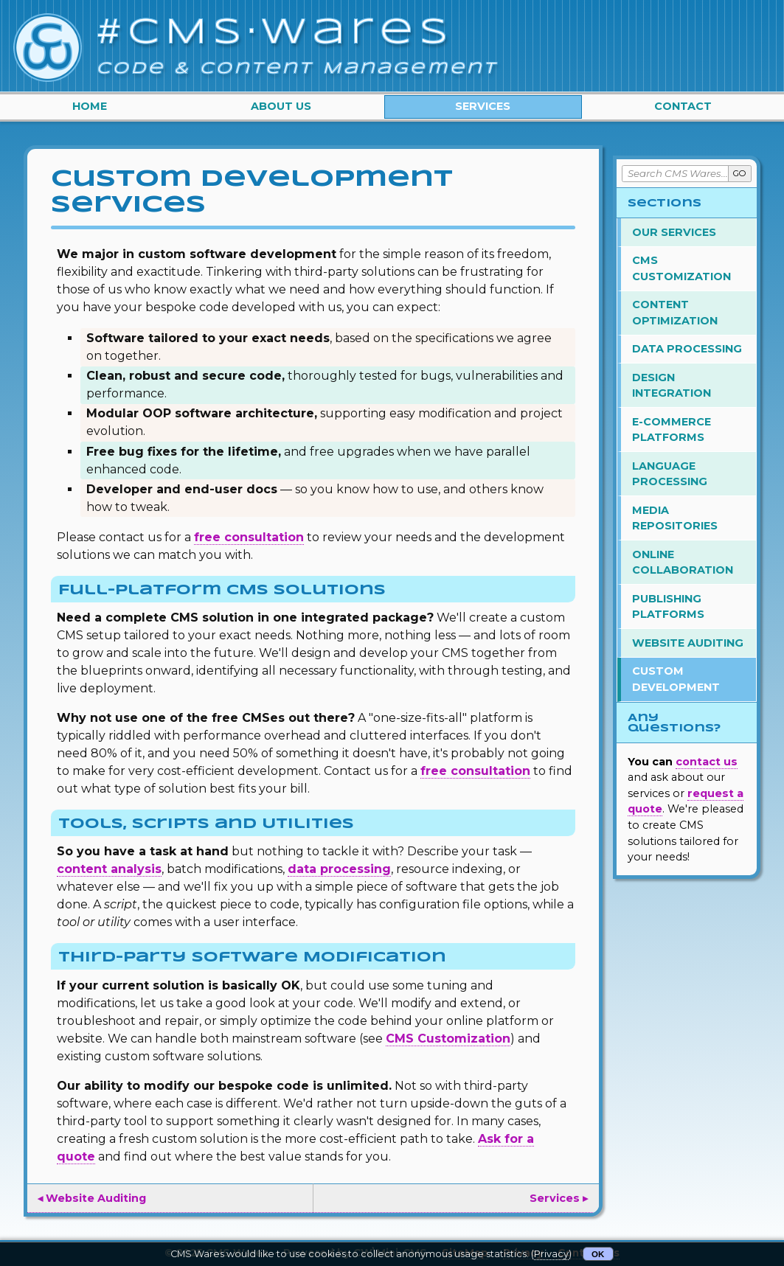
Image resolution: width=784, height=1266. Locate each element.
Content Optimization (675, 312)
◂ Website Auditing (92, 1198)
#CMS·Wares (275, 33)
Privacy (551, 1253)
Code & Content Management (297, 68)
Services (482, 106)
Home (89, 106)
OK (598, 1254)
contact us (707, 761)
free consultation (249, 537)
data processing (339, 869)
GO (739, 173)
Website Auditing (687, 643)
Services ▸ (559, 1198)
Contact (683, 106)
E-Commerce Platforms (671, 430)
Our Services (674, 232)
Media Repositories (675, 518)
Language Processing (669, 474)
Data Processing (687, 348)
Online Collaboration (682, 562)
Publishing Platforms (668, 607)
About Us (281, 106)
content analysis (109, 869)
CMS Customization (448, 1039)
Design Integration (671, 385)
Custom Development (676, 679)
